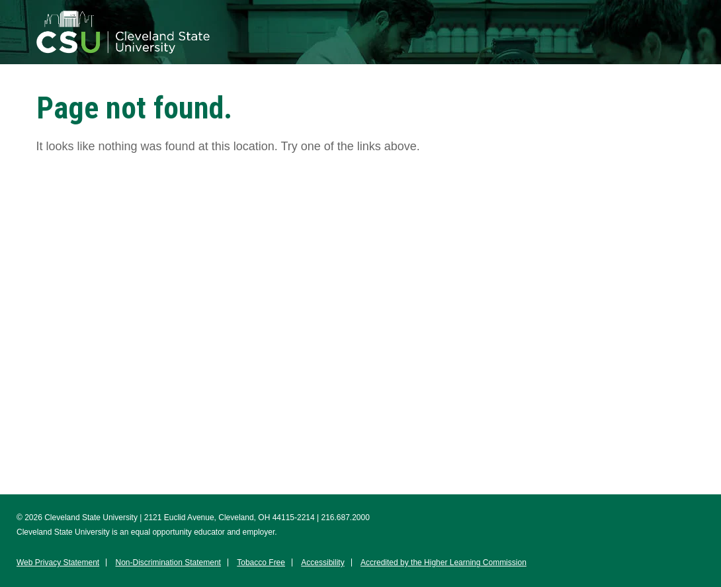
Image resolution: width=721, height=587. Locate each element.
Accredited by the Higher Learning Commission (443, 562)
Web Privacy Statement (58, 562)
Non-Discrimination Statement (168, 562)
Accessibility (322, 562)
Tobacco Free (261, 562)
